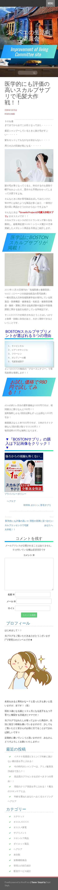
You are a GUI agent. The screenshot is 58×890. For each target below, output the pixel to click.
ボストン (35, 505)
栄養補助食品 (20, 860)
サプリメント (20, 832)
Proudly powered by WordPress (17, 882)
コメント (29, 555)
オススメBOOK (21, 821)
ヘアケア (11, 501)
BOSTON (27, 505)
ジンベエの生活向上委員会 (28, 35)
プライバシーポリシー (15, 493)
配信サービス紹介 (22, 871)
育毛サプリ (45, 505)
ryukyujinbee (10, 114)
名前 (11, 594)
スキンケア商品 (21, 838)
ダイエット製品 (21, 843)
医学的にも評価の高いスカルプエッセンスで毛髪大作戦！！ (17, 525)
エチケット (19, 816)
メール (11, 601)
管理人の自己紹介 (22, 865)
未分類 (17, 854)
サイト (11, 608)
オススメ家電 (20, 827)
